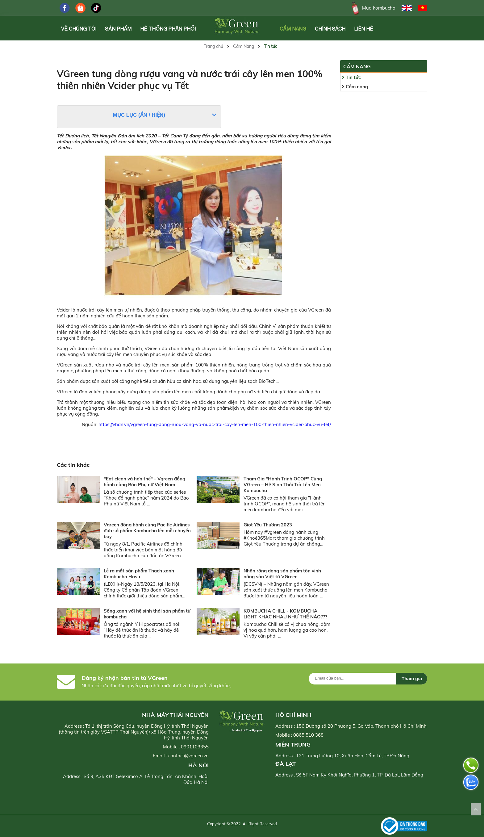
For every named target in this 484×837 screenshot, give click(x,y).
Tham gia (412, 678)
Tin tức (270, 46)
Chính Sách (330, 28)
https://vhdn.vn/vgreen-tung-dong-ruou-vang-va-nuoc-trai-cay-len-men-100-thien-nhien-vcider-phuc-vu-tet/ (214, 424)
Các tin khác (73, 464)
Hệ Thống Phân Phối (168, 28)
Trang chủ (213, 46)
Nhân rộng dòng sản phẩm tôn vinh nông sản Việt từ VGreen (282, 574)
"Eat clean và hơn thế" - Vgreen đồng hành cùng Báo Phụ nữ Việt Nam (144, 482)
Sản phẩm (118, 28)
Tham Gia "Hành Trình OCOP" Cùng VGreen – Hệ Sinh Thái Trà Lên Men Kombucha (283, 484)
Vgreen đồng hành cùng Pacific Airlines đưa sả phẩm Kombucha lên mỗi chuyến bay (147, 530)
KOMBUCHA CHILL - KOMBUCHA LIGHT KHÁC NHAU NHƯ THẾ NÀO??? (285, 614)
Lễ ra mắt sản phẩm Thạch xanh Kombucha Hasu (139, 574)
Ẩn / (146, 115)
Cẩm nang (355, 87)
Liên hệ (363, 28)
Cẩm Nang (293, 28)
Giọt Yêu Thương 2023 (268, 525)
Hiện (157, 115)
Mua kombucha (372, 8)
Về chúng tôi (78, 28)
